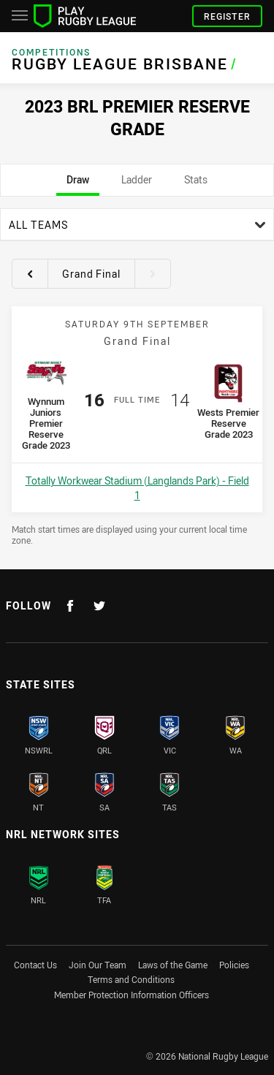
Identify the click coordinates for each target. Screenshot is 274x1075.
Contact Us (35, 964)
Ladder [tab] (136, 184)
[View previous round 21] (29, 273)
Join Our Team (97, 964)
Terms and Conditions (131, 979)
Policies (234, 964)
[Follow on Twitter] (99, 606)
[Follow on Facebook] (70, 606)
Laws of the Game (173, 964)
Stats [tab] (196, 184)
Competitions (51, 52)
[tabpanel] (137, 377)
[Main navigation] (20, 16)
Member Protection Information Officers (131, 994)
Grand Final (91, 274)
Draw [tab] (77, 184)
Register (227, 16)
